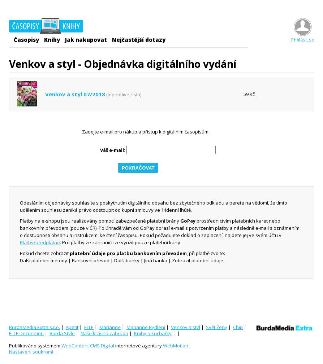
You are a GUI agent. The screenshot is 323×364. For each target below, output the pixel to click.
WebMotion (175, 345)
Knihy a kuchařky (153, 333)
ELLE (89, 327)
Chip (238, 327)
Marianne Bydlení (145, 327)
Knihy (52, 39)
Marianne (110, 327)
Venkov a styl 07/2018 (75, 94)
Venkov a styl (185, 327)
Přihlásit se (302, 37)
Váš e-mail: (112, 150)
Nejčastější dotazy (138, 39)
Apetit (72, 327)
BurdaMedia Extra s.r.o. (34, 327)
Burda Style (62, 333)
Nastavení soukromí (31, 351)
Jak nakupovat (86, 39)
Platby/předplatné (40, 242)
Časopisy (26, 39)
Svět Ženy (216, 327)
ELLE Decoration (26, 333)
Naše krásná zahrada (104, 333)
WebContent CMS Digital (87, 345)
